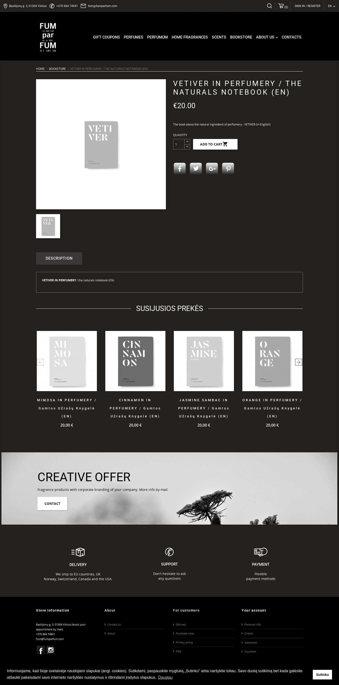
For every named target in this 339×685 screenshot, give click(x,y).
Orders (249, 633)
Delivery (181, 624)
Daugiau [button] (165, 677)
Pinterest (228, 169)
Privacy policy (184, 642)
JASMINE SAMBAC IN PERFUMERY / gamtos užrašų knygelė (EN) (204, 408)
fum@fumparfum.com (102, 6)
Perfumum (157, 37)
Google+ (212, 169)
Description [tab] (59, 258)
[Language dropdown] (331, 6)
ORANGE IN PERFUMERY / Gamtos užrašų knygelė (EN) (272, 408)
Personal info (253, 624)
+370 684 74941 (67, 6)
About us (267, 37)
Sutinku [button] (322, 675)
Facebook (41, 650)
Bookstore (241, 37)
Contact (52, 503)
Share (180, 169)
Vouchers (250, 651)
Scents (219, 37)
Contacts (291, 37)
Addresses (251, 642)
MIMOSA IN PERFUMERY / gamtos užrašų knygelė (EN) (67, 408)
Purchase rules (185, 633)
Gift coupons (106, 37)
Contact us (114, 624)
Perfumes (133, 37)
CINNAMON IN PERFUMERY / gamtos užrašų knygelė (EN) (135, 408)
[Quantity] (179, 144)
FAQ (178, 651)
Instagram (51, 650)
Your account (254, 610)
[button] (298, 362)
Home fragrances (190, 37)
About (111, 633)
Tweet (196, 169)
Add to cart (214, 144)
